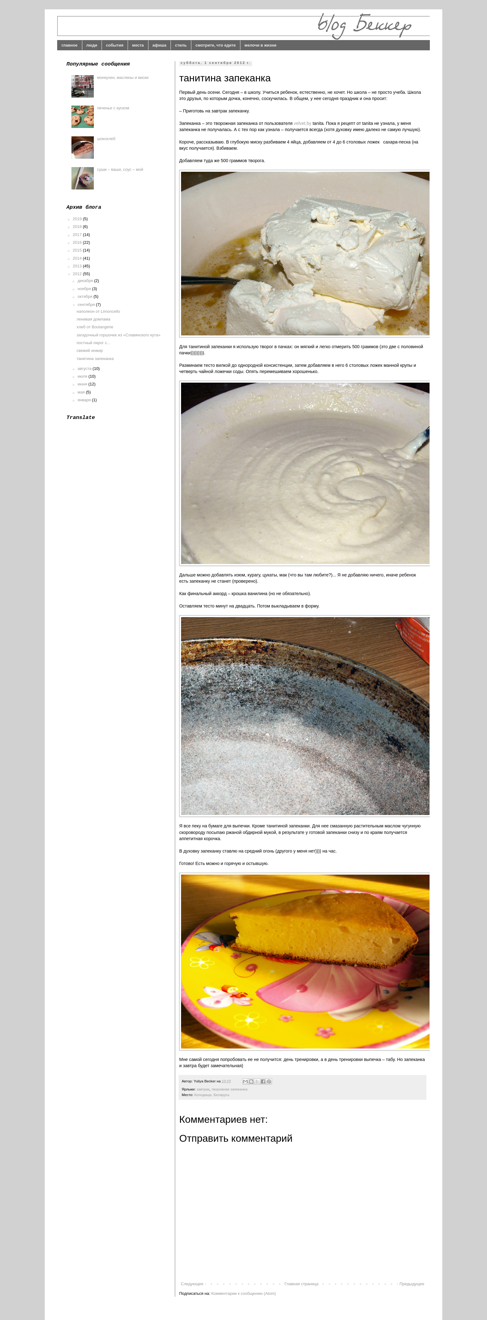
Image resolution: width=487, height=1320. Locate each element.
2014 (78, 258)
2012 (78, 273)
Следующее (192, 1283)
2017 (78, 234)
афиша (159, 45)
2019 (78, 218)
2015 (78, 250)
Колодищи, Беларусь (211, 1095)
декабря (86, 280)
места (138, 45)
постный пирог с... (93, 342)
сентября (87, 304)
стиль (181, 45)
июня (83, 384)
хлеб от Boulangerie (94, 327)
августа (85, 368)
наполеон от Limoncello (98, 311)
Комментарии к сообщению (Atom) (243, 1293)
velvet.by (302, 123)
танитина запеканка (95, 358)
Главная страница (301, 1283)
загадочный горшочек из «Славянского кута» (118, 335)
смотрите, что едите (215, 45)
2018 (78, 226)
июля (83, 376)
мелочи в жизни (260, 45)
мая (82, 392)
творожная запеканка (230, 1089)
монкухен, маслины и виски (122, 77)
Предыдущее (411, 1283)
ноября (85, 288)
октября (85, 296)
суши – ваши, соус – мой (120, 169)
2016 (78, 242)
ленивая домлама (93, 319)
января (85, 400)
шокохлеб (106, 138)
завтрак (203, 1089)
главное (69, 45)
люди (91, 45)
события (114, 45)
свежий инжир (89, 350)
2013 (78, 266)
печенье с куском (113, 108)
